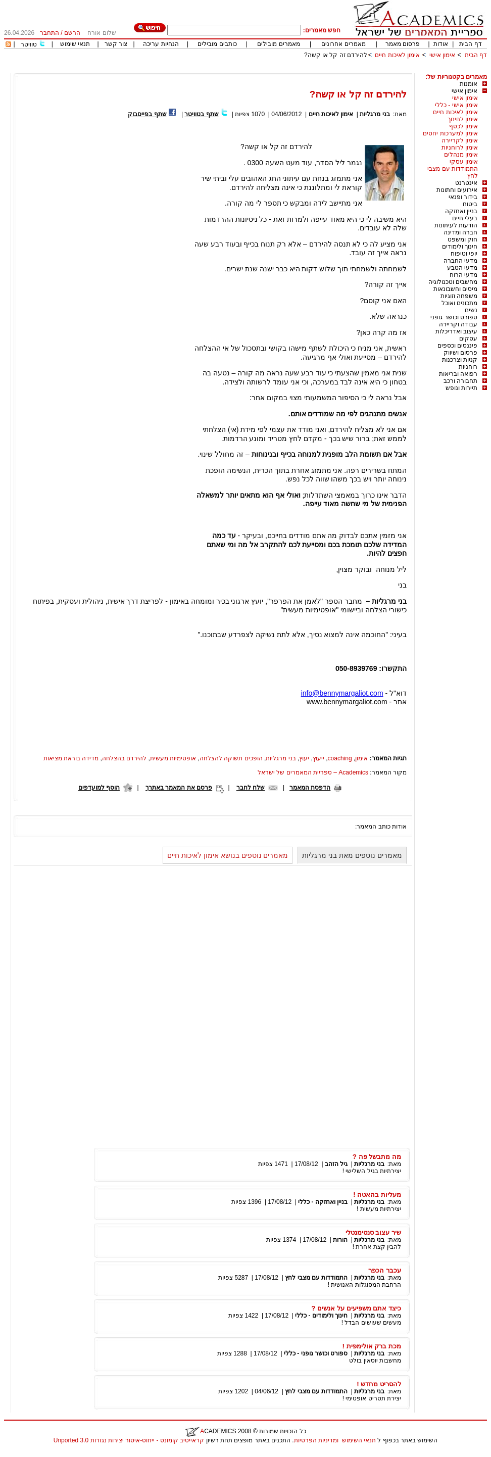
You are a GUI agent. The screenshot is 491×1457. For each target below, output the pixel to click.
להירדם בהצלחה (124, 758)
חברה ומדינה (460, 232)
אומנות (468, 83)
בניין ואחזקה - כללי (323, 1201)
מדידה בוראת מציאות (71, 758)
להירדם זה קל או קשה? (335, 55)
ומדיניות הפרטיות (316, 1440)
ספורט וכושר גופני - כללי (316, 1353)
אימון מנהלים (461, 154)
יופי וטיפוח (464, 253)
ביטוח (470, 204)
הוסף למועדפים (99, 787)
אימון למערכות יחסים (450, 133)
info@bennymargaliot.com (342, 693)
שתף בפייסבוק (147, 114)
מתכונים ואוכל (459, 303)
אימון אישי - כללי (456, 105)
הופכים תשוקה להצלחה (231, 758)
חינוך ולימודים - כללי (321, 1315)
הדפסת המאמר (309, 787)
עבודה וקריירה (458, 324)
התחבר (49, 32)
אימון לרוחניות (459, 147)
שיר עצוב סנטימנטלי (373, 1232)
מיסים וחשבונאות (455, 289)
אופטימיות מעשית (173, 758)
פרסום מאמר (402, 43)
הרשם (72, 32)
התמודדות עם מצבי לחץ (316, 1277)
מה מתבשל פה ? (377, 1156)
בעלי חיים (464, 218)
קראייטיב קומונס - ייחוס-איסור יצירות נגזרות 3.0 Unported (129, 1440)
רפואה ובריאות (458, 373)
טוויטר (29, 44)
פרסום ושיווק (460, 352)
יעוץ (304, 758)
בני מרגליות (374, 114)
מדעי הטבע (462, 267)
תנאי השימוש (359, 1440)
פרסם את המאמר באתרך (178, 787)
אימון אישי (442, 55)
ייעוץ (318, 758)
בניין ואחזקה (461, 211)
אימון (361, 758)
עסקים (468, 338)
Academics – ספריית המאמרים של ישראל (313, 772)
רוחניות (468, 366)
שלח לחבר (250, 787)
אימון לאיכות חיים (397, 55)
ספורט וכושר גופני (453, 317)
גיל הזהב (336, 1164)
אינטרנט (466, 182)
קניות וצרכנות (459, 359)
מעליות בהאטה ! (377, 1194)
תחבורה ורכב (460, 380)
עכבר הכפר (384, 1270)
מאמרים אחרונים (343, 43)
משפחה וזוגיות (458, 296)
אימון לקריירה (459, 140)
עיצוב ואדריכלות (456, 331)
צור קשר (116, 43)
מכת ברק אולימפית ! (371, 1346)
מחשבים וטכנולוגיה (452, 281)
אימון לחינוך (463, 119)
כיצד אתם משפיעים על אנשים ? (356, 1308)
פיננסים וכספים (457, 345)
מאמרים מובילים (278, 43)
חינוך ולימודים (459, 246)
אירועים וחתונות (456, 189)
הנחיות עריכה (160, 43)
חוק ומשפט (462, 239)
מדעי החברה (460, 260)
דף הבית (470, 43)
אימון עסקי (464, 161)
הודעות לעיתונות (455, 225)
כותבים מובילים (217, 43)
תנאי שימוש (75, 43)
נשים (471, 310)
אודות (440, 43)
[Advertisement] (303, 69)
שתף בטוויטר (201, 114)
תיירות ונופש (461, 388)
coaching (340, 758)
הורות (340, 1239)
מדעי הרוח (463, 274)
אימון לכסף (463, 126)
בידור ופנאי (463, 197)
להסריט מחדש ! (379, 1384)
